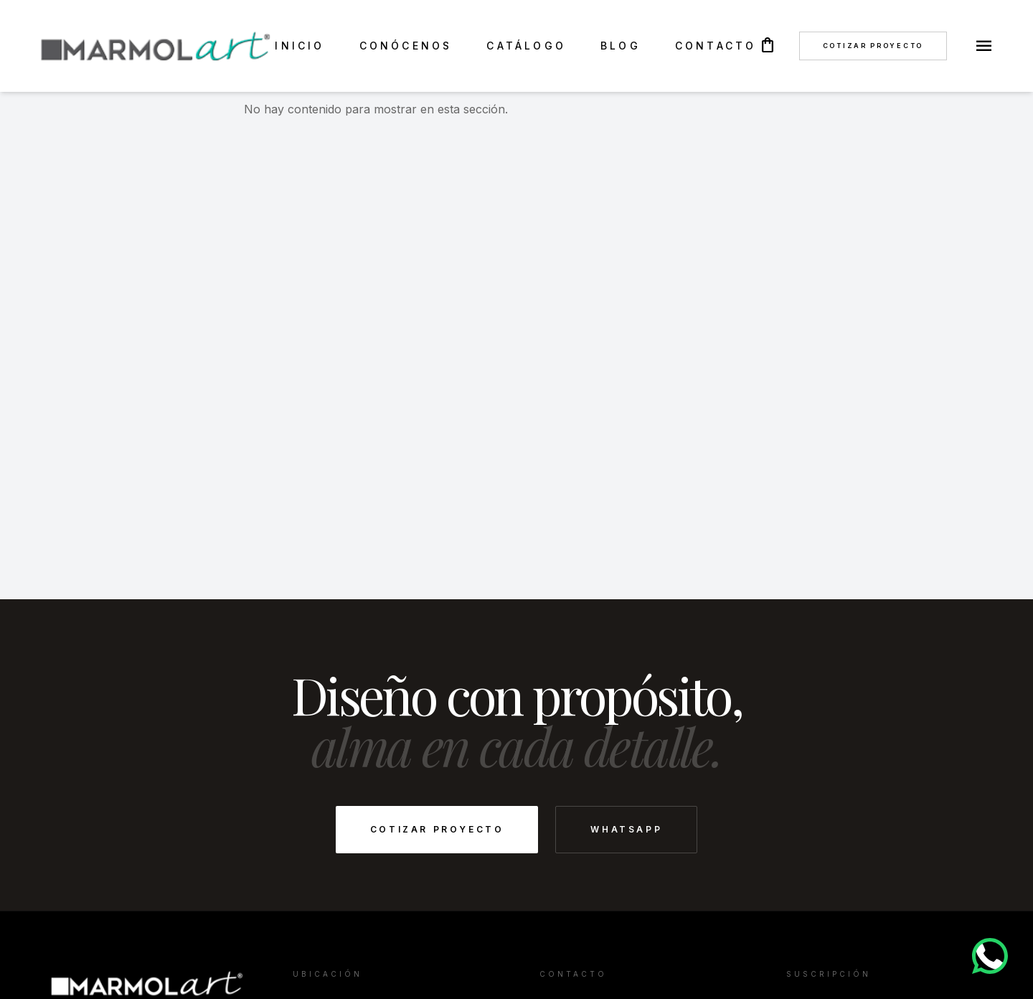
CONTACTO (716, 45)
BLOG (620, 45)
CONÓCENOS (406, 45)
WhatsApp (626, 829)
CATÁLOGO (526, 45)
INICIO (299, 45)
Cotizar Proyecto (873, 46)
